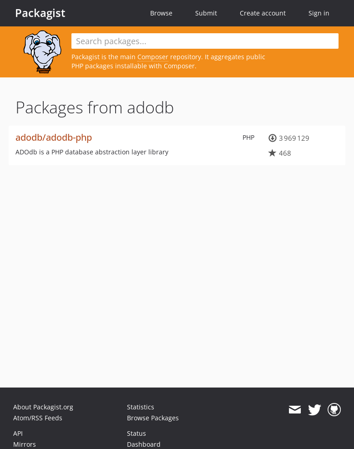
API (18, 433)
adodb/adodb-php (53, 137)
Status (136, 433)
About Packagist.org (43, 407)
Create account (263, 13)
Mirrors (24, 444)
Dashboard (144, 444)
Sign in (318, 13)
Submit (206, 13)
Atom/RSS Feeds (37, 417)
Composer (152, 56)
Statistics (140, 407)
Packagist (40, 12)
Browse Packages (153, 417)
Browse (161, 13)
